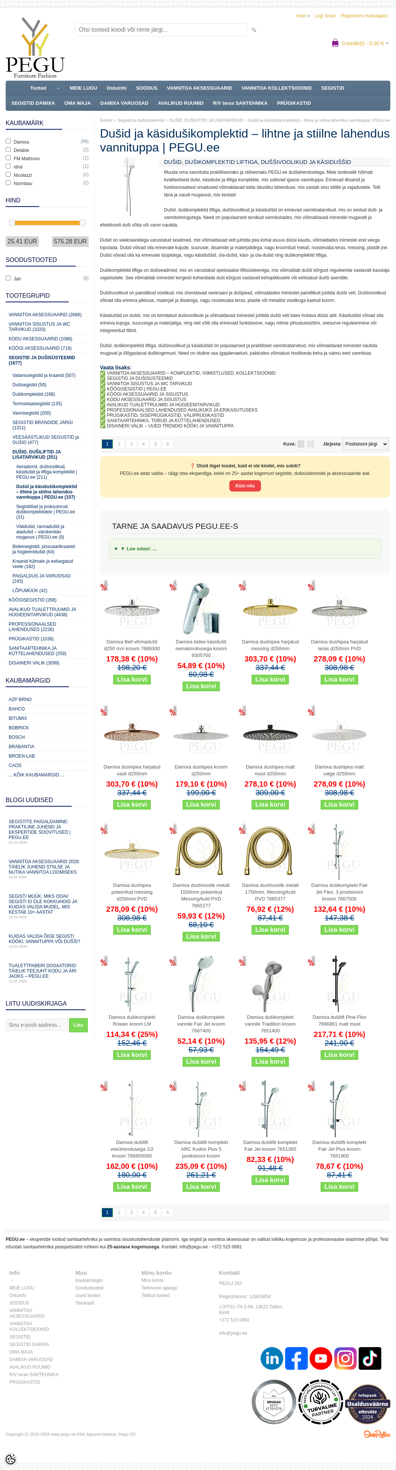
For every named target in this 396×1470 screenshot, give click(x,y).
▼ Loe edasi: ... (138, 548)
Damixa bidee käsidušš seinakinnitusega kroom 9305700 (201, 648)
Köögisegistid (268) (33, 600)
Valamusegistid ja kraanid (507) (43, 375)
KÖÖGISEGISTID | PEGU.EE (136, 389)
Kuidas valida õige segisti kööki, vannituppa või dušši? (47, 941)
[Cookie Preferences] (10, 1459)
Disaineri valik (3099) (34, 663)
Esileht (106, 120)
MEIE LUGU (83, 88)
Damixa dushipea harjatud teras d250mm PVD (339, 645)
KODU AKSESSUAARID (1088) (40, 338)
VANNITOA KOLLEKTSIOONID (277, 88)
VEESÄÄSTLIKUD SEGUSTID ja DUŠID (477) (45, 440)
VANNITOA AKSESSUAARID (199, 88)
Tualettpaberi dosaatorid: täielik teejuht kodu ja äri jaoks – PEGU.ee (47, 973)
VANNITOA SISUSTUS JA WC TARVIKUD (149, 383)
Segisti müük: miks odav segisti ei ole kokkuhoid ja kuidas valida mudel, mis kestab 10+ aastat (47, 906)
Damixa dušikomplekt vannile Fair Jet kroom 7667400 (201, 1024)
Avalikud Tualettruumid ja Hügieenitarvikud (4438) (42, 612)
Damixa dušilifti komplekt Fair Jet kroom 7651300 (270, 1145)
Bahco (17, 709)
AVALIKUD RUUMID (181, 103)
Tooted (38, 88)
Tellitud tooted (155, 1295)
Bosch (17, 737)
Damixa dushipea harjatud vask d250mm (131, 770)
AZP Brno (20, 699)
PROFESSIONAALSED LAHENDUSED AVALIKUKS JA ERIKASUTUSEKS (182, 410)
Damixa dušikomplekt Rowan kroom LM (132, 1020)
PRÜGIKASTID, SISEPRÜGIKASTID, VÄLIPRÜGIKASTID (165, 415)
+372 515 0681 (227, 1247)
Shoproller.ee (377, 1434)
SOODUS (146, 88)
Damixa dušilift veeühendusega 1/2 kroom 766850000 (132, 1149)
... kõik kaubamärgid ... (36, 775)
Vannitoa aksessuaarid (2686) (45, 314)
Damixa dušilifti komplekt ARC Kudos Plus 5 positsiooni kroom (201, 1149)
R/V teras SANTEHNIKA (240, 103)
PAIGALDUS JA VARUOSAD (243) (41, 578)
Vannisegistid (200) (31, 413)
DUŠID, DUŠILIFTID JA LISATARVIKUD (206, 120)
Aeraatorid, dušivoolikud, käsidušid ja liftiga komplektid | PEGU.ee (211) (46, 472)
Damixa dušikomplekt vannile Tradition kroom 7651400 (270, 1024)
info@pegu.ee (194, 1247)
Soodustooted (89, 1288)
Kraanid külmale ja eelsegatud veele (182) (42, 564)
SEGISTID (332, 88)
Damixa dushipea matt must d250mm (270, 770)
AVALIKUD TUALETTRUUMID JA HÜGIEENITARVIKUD (163, 404)
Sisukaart (84, 1303)
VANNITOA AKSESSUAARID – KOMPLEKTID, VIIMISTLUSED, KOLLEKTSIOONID (191, 373)
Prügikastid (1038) (31, 639)
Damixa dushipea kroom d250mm (201, 770)
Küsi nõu (245, 485)
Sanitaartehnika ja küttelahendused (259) (37, 651)
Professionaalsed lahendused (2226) (32, 627)
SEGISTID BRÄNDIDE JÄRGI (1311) (42, 425)
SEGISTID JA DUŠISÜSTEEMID (140, 378)
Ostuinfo (117, 88)
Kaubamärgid (88, 1280)
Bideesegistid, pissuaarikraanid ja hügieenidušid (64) (43, 549)
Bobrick (19, 727)
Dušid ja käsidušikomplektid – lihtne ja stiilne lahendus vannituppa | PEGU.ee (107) (46, 492)
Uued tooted (87, 1295)
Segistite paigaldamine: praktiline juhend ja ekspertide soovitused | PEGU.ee (47, 831)
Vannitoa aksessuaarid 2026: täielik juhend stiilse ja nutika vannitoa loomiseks (47, 869)
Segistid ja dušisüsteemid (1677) (42, 360)
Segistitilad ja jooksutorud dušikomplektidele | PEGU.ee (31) (45, 512)
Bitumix (18, 718)
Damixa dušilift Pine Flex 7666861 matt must (339, 1020)
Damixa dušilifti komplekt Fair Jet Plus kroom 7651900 (340, 1149)
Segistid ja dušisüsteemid (140, 120)
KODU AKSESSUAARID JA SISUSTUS (146, 399)
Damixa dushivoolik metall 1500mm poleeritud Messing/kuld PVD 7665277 (201, 895)
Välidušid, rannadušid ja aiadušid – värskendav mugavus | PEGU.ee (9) (40, 532)
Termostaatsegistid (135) (37, 403)
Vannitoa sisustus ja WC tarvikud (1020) (39, 327)
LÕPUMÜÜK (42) (30, 590)
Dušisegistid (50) (29, 384)
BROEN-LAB (22, 756)
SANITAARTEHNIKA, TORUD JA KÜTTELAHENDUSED (163, 420)
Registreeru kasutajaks (364, 15)
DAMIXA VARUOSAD (124, 103)
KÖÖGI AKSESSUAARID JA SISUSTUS (147, 394)
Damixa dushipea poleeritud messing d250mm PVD (131, 892)
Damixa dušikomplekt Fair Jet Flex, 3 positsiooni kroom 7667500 (339, 892)
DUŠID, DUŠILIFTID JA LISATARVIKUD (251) (36, 454)
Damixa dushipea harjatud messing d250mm (270, 645)
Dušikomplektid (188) (33, 394)
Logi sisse (325, 15)
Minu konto (152, 1280)
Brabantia (21, 746)
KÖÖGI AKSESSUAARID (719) (40, 348)
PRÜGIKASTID (294, 103)
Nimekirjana (301, 444)
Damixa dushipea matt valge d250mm (339, 770)
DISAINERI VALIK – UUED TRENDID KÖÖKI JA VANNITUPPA (170, 426)
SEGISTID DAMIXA (33, 103)
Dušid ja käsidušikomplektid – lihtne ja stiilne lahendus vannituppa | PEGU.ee (319, 120)
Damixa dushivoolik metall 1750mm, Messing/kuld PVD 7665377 (270, 892)
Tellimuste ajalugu (159, 1288)
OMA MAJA (77, 103)
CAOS (15, 765)
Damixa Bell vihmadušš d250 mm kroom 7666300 (132, 645)
